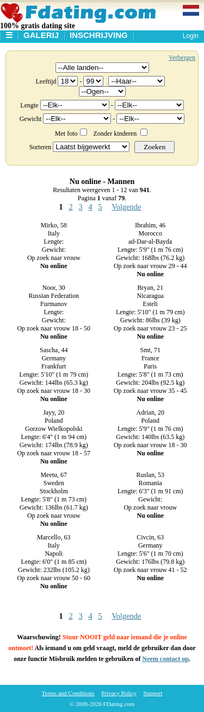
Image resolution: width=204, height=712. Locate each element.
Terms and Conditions (68, 693)
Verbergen (182, 57)
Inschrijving (99, 35)
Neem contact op (166, 659)
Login (191, 36)
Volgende (126, 206)
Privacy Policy (118, 693)
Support (153, 693)
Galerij (41, 35)
